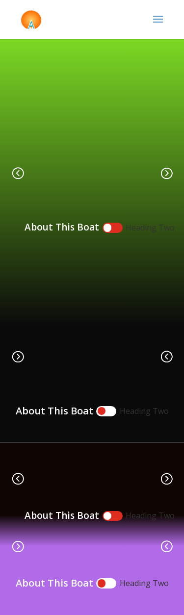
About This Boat (62, 227)
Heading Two (150, 227)
